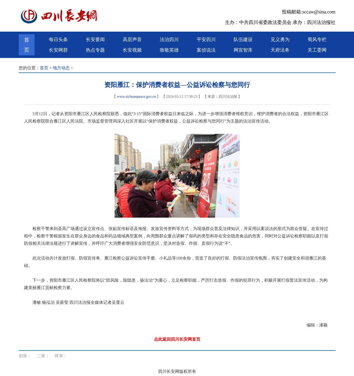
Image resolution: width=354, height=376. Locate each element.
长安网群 (58, 50)
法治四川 (169, 39)
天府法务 (280, 50)
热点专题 (95, 50)
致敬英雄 (169, 50)
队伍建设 (243, 39)
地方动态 (61, 68)
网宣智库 (243, 50)
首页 (26, 45)
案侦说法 (206, 50)
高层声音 (132, 39)
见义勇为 (280, 39)
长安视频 (132, 50)
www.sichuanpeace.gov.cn (136, 97)
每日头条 (58, 39)
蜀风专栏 (317, 39)
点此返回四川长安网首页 (177, 339)
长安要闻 (95, 39)
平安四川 (206, 39)
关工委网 (317, 50)
